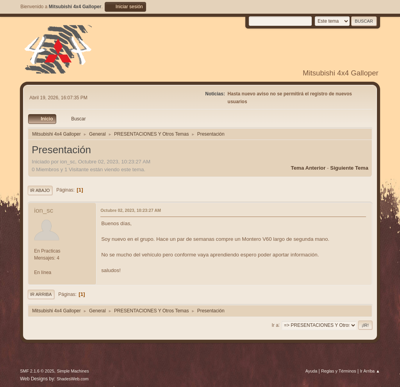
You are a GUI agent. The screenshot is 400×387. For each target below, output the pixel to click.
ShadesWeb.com (73, 378)
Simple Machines (73, 371)
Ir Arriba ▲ (370, 371)
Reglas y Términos (338, 371)
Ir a (275, 325)
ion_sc (43, 210)
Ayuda (311, 371)
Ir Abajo (40, 190)
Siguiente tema (349, 168)
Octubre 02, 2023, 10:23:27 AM (130, 210)
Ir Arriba (41, 294)
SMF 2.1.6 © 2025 (37, 371)
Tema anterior (308, 168)
